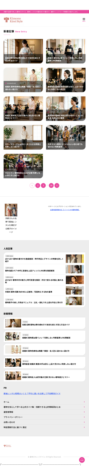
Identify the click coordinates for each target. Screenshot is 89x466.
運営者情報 (8, 412)
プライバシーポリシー (13, 417)
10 (51, 185)
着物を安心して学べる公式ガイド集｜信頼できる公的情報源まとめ (32, 407)
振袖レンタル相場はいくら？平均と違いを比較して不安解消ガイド (32, 393)
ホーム (6, 401)
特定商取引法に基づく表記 (15, 427)
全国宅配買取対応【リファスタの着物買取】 (65, 210)
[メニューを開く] (84, 20)
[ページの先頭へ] (82, 460)
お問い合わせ (9, 422)
